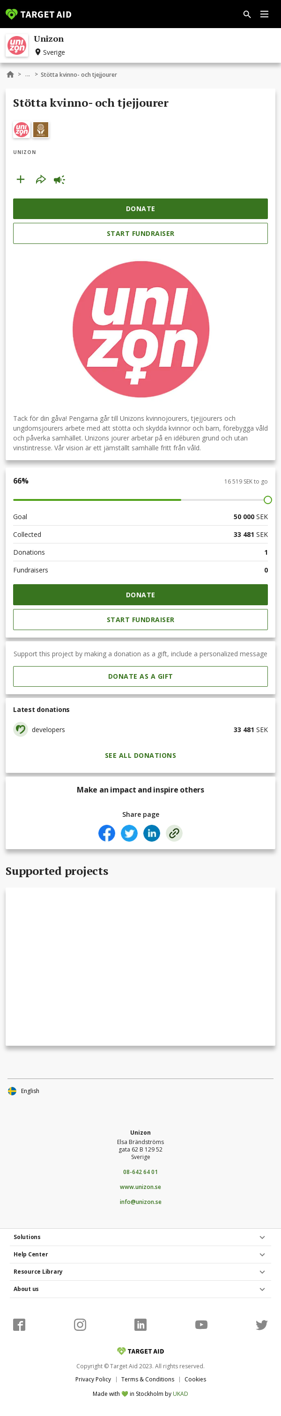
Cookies (195, 1379)
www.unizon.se (140, 1187)
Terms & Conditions (147, 1379)
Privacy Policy (93, 1379)
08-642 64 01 (140, 1172)
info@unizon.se (141, 1202)
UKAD (180, 1394)
